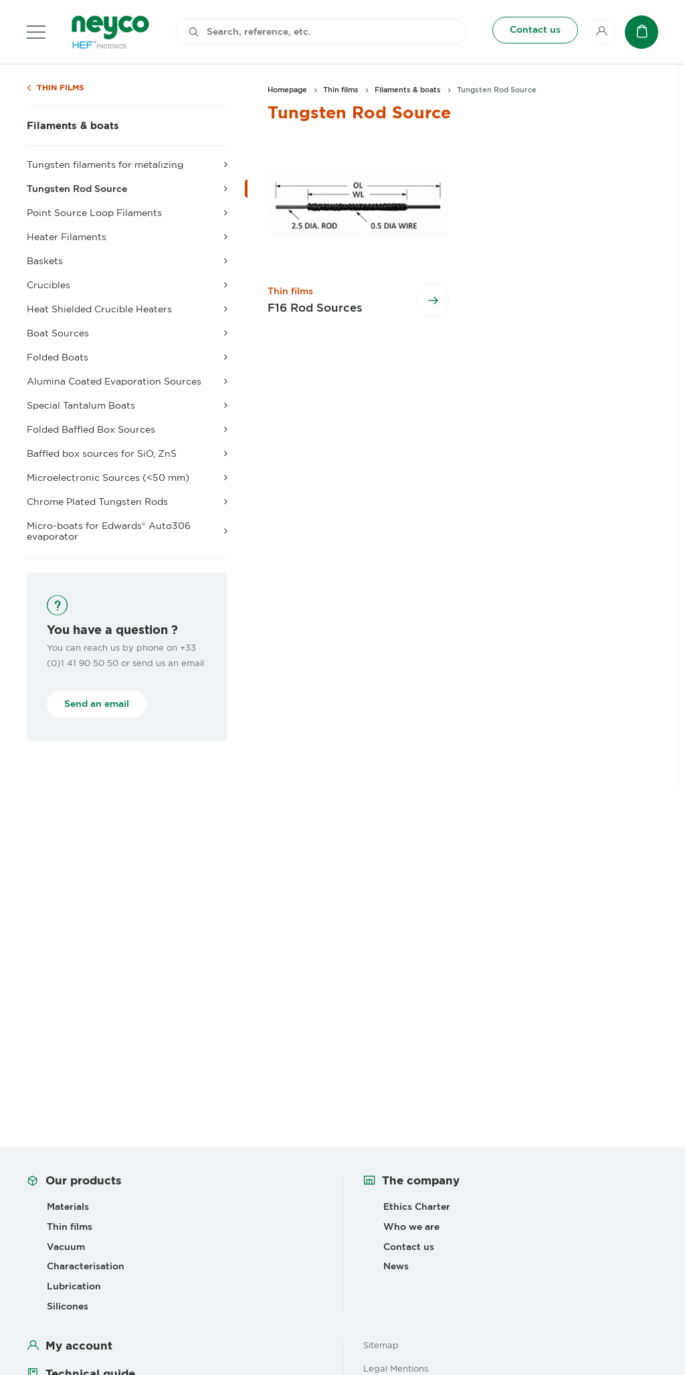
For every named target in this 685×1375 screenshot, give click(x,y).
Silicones (67, 1306)
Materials (68, 1206)
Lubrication (74, 1286)
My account (78, 1345)
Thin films (60, 88)
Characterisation (85, 1266)
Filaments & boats (73, 126)
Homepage (287, 89)
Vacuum (66, 1247)
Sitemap (381, 1345)
